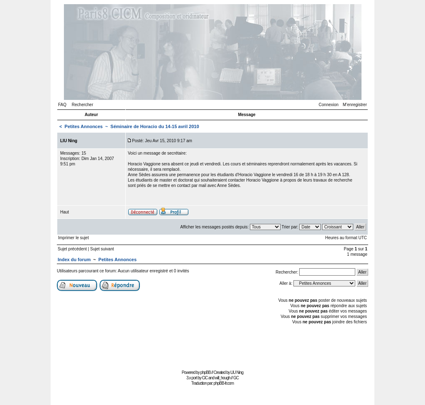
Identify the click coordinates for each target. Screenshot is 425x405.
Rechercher (82, 104)
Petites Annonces (84, 126)
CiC (205, 378)
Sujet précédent (72, 249)
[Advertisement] (212, 349)
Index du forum (74, 259)
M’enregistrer (355, 104)
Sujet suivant (102, 249)
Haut (64, 212)
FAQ (62, 104)
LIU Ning (236, 372)
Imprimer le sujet (73, 237)
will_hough (222, 378)
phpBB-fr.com (224, 383)
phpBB (205, 372)
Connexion (329, 104)
